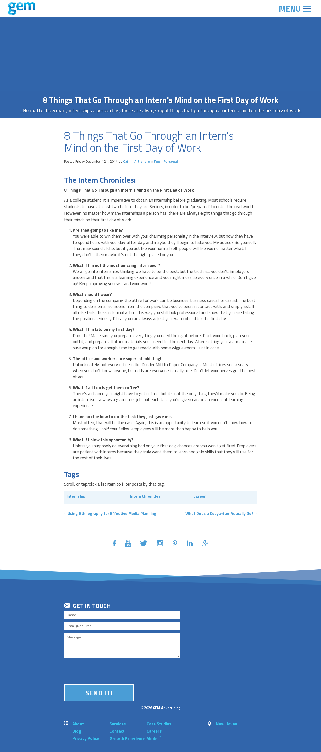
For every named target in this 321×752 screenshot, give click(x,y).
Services (117, 723)
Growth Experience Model (135, 738)
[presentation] (102, 670)
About (78, 723)
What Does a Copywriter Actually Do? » (221, 513)
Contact (117, 731)
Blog (76, 731)
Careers (154, 731)
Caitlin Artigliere (136, 161)
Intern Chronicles (145, 496)
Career (199, 496)
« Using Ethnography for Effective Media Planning (110, 513)
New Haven (226, 723)
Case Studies (159, 723)
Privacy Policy (85, 738)
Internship (76, 496)
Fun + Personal (166, 161)
